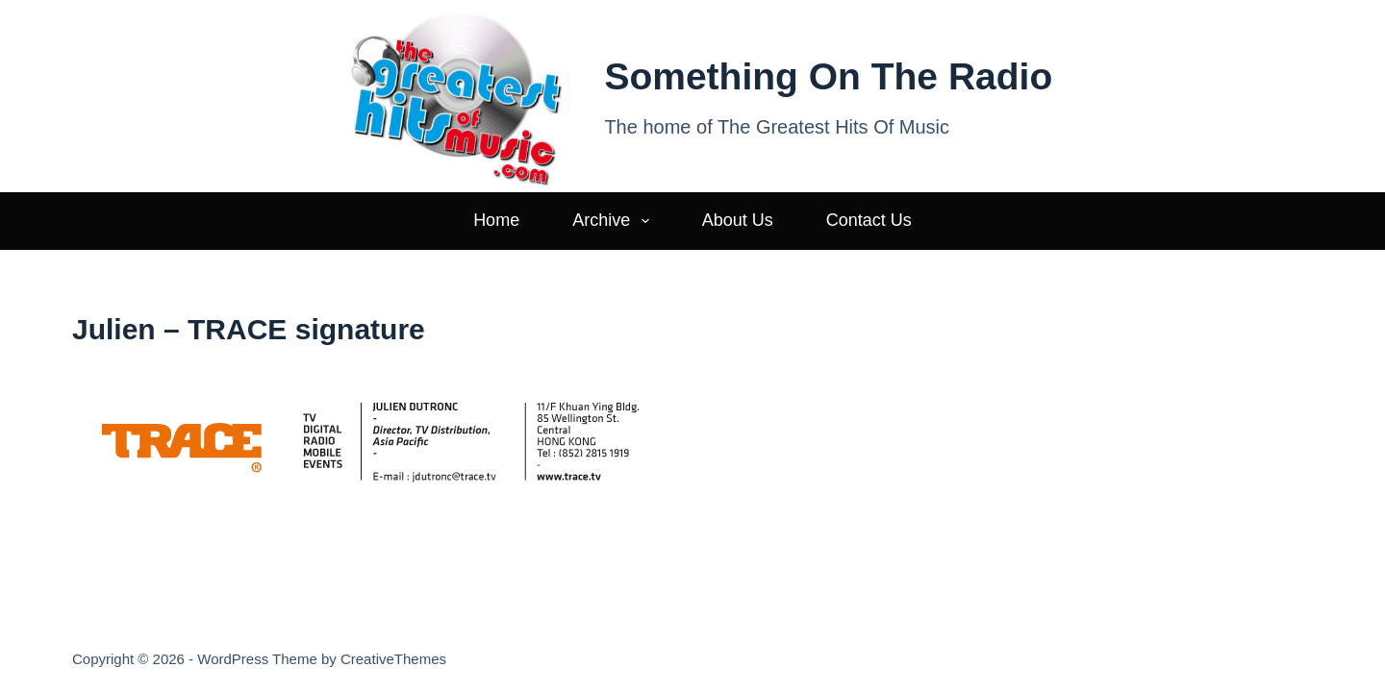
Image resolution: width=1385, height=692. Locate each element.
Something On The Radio (828, 76)
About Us (737, 220)
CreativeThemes (393, 659)
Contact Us (869, 220)
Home (496, 220)
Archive (614, 221)
